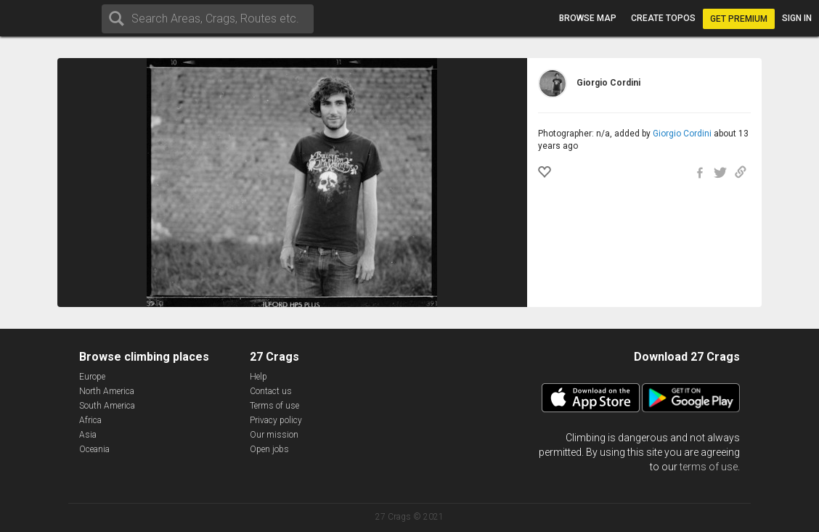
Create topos (663, 18)
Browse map (587, 18)
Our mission (274, 435)
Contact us (271, 391)
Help (258, 377)
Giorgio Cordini (682, 133)
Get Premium (738, 19)
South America (107, 406)
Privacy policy (276, 420)
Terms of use (274, 406)
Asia (88, 435)
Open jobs (269, 449)
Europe (92, 377)
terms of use (709, 466)
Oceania (94, 449)
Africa (90, 420)
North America (106, 391)
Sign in (797, 18)
